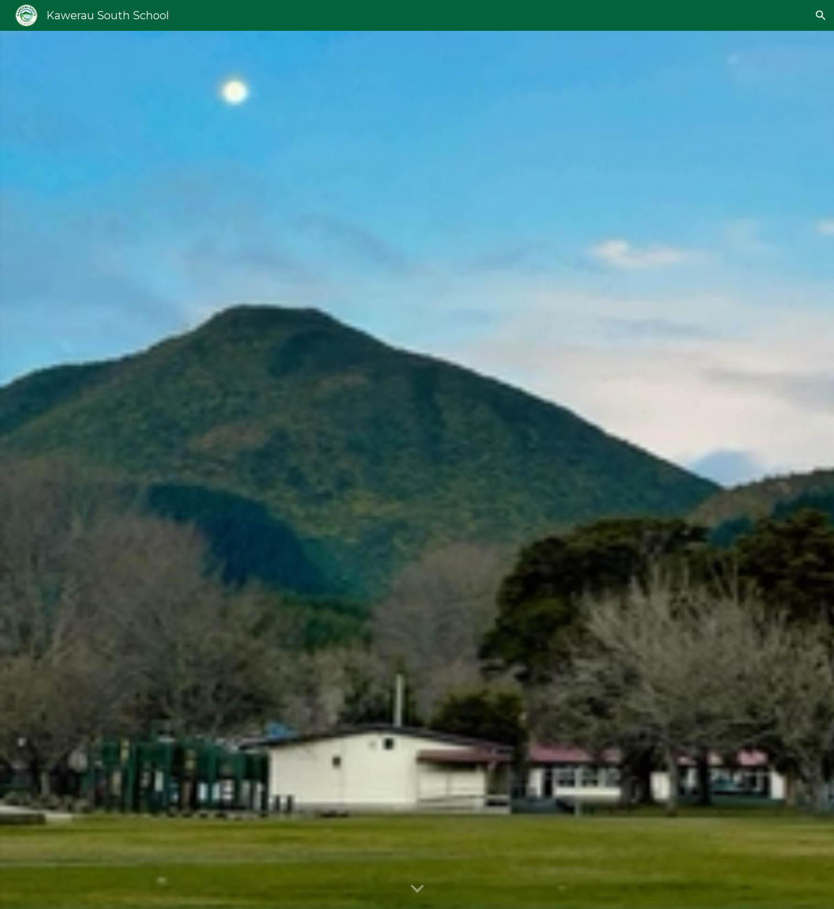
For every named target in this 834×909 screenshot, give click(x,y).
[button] (821, 15)
